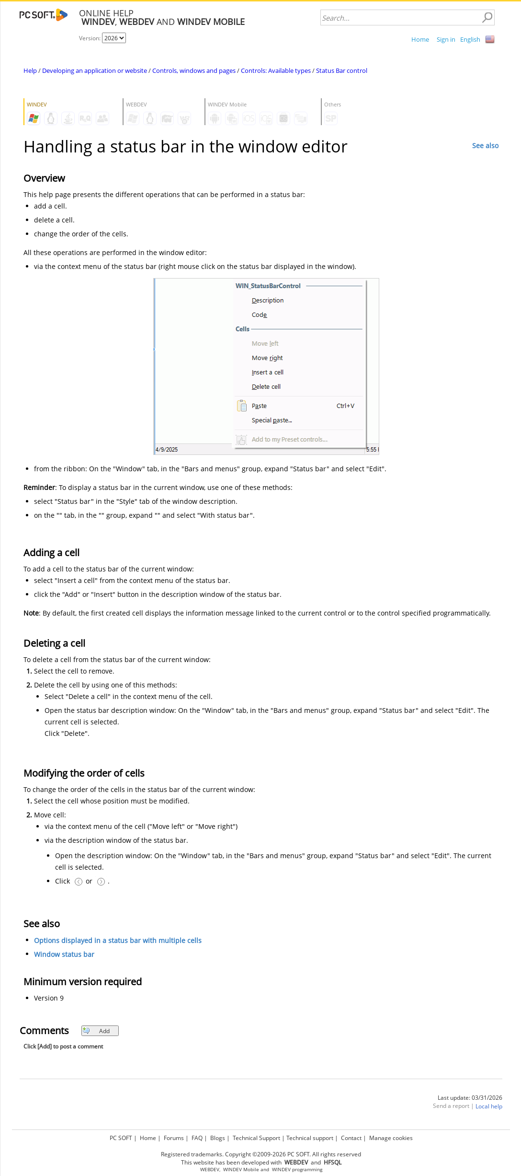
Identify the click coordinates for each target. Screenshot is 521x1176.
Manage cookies (391, 1138)
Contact (351, 1138)
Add (96, 1031)
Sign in (446, 39)
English (470, 39)
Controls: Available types (276, 70)
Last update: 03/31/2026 (470, 1098)
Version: (90, 38)
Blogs (217, 1138)
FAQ (197, 1138)
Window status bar (64, 954)
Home (420, 39)
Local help (489, 1107)
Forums (174, 1138)
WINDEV (281, 1169)
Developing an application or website (94, 70)
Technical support (309, 1138)
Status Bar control (341, 70)
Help (30, 70)
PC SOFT (121, 1138)
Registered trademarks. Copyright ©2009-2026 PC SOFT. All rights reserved (261, 1154)
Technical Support (256, 1138)
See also (485, 145)
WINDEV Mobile (241, 1169)
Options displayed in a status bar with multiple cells (118, 940)
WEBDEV (209, 1169)
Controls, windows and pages (194, 70)
